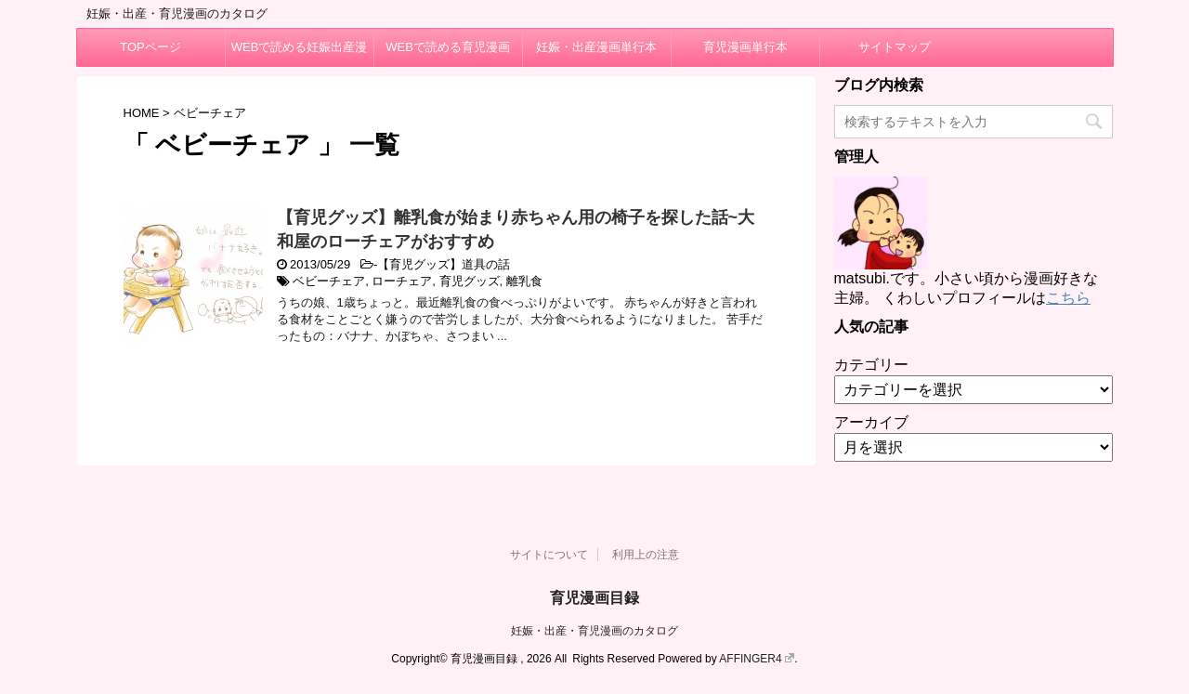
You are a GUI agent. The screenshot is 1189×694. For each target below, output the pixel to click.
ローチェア (402, 281)
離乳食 (524, 281)
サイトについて (549, 554)
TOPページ (150, 47)
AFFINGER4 (756, 658)
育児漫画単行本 (745, 47)
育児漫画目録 (594, 598)
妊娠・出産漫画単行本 (596, 47)
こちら (1068, 298)
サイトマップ (894, 47)
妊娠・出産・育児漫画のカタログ (594, 630)
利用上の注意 (645, 554)
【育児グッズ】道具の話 (443, 264)
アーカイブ (871, 422)
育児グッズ (469, 281)
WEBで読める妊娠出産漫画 (299, 53)
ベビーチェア (329, 281)
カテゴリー (871, 365)
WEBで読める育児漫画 (447, 47)
